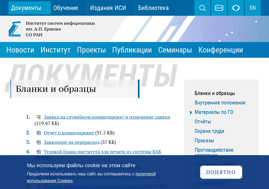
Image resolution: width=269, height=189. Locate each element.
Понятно (221, 172)
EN (253, 8)
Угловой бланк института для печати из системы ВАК (103, 151)
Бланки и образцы (215, 93)
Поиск (202, 8)
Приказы (204, 140)
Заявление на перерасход (72, 142)
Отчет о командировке (69, 132)
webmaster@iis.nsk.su (219, 8)
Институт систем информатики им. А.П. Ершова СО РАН (52, 29)
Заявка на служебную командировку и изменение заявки (107, 117)
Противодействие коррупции (214, 152)
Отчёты (203, 121)
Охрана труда (209, 131)
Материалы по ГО (214, 112)
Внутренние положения (220, 102)
